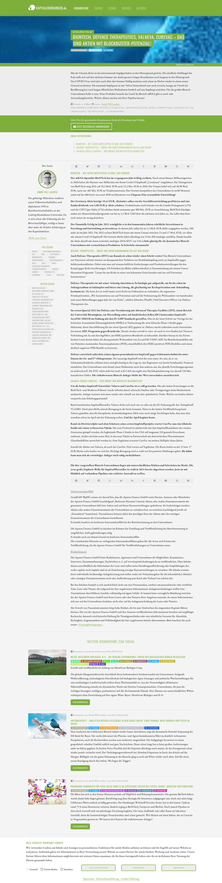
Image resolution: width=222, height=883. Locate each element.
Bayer (33, 251)
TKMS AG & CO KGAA (39, 297)
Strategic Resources (40, 266)
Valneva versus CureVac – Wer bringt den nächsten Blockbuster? (110, 151)
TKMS (52, 263)
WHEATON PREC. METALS (40, 320)
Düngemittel (36, 257)
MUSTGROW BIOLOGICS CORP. (42, 291)
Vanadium (35, 275)
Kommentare (81, 8)
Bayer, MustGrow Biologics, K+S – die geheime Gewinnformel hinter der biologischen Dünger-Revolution (128, 657)
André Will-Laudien (110, 104)
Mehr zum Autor (37, 237)
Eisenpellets (48, 272)
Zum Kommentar (80, 702)
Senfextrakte (36, 260)
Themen (98, 8)
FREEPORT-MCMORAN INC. (40, 332)
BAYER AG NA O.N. (38, 288)
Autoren (141, 8)
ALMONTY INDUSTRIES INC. (41, 305)
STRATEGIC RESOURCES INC (41, 299)
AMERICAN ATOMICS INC (40, 338)
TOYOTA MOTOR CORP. (39, 311)
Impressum (88, 878)
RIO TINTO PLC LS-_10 (39, 326)
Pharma (50, 257)
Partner (126, 8)
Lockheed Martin (38, 269)
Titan (47, 275)
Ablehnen (178, 867)
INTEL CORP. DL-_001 (39, 314)
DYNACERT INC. (36, 308)
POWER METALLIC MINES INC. (42, 329)
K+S (32, 254)
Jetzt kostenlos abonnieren (91, 126)
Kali (33, 263)
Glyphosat (53, 254)
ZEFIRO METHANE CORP (39, 317)
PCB (41, 254)
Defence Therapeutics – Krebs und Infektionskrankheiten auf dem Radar (113, 147)
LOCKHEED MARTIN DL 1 (40, 302)
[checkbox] (27, 869)
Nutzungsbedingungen (90, 624)
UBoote (34, 272)
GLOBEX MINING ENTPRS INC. (42, 323)
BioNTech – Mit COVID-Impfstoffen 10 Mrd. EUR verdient (104, 144)
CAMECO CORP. (36, 344)
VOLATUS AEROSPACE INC (40, 335)
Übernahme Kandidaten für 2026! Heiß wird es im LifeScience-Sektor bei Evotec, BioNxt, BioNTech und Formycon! (132, 786)
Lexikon (112, 8)
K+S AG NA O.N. (37, 294)
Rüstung (59, 275)
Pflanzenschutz (55, 260)
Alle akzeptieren (98, 867)
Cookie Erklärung (130, 878)
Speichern (138, 867)
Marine (54, 269)
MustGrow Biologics (50, 251)
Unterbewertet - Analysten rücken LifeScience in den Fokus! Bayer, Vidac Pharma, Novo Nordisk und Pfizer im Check (130, 722)
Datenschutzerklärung (107, 878)
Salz (43, 263)
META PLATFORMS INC (39, 341)
